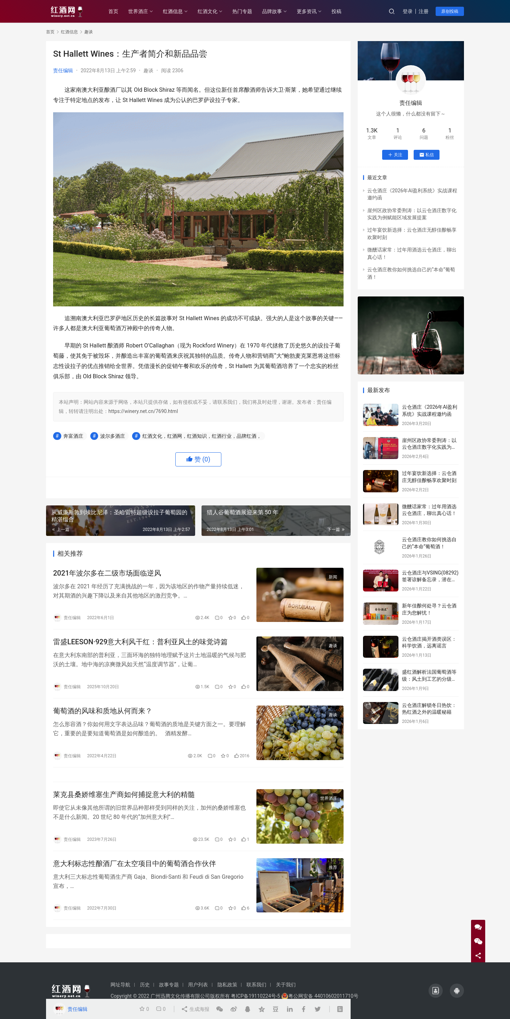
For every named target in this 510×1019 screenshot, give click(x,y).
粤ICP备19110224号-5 (255, 996)
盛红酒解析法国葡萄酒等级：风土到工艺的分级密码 (429, 679)
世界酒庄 (138, 11)
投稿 (336, 11)
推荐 (333, 867)
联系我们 (256, 984)
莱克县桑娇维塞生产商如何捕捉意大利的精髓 (124, 794)
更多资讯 (307, 11)
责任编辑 (63, 70)
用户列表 (198, 984)
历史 (145, 984)
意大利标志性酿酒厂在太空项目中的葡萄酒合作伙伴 (134, 863)
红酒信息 (173, 11)
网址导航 (120, 984)
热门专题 (242, 11)
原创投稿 (449, 11)
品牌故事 (272, 11)
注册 (424, 11)
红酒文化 (207, 11)
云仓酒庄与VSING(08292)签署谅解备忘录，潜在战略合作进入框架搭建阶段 (430, 579)
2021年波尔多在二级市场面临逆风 (107, 573)
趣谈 (148, 70)
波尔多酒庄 (112, 436)
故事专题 (169, 984)
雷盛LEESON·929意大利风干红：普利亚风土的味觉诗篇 (140, 642)
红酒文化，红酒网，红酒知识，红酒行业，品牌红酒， (201, 436)
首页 (113, 11)
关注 (395, 154)
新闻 (333, 576)
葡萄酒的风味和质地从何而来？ (102, 711)
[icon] (436, 991)
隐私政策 (227, 984)
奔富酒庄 (73, 436)
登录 (408, 11)
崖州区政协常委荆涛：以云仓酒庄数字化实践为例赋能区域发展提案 (429, 447)
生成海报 (195, 1009)
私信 (426, 154)
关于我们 (286, 984)
